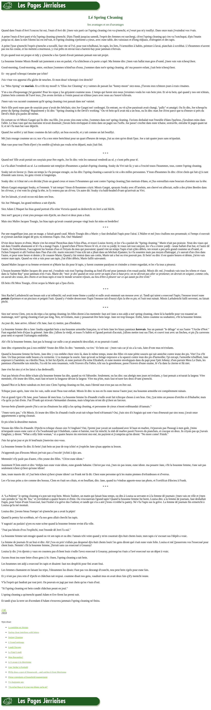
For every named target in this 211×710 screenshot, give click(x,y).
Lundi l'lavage (14, 647)
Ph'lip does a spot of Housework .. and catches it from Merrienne (37, 672)
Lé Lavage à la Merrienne (19, 662)
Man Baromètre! (15, 657)
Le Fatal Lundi (14, 652)
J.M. (3, 610)
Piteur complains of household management (27, 677)
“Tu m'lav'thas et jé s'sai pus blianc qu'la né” (28, 687)
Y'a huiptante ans (16, 682)
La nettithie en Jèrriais (18, 627)
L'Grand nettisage (16, 642)
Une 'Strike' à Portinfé (18, 667)
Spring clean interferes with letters (23, 632)
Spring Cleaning (15, 637)
